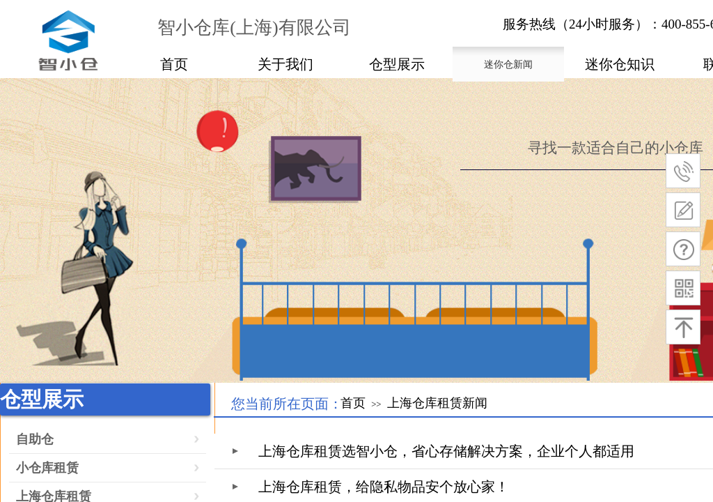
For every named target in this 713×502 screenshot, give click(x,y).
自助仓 (35, 439)
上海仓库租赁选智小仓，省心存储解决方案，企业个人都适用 (446, 451)
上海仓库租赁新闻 (437, 403)
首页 (353, 403)
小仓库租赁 (47, 468)
